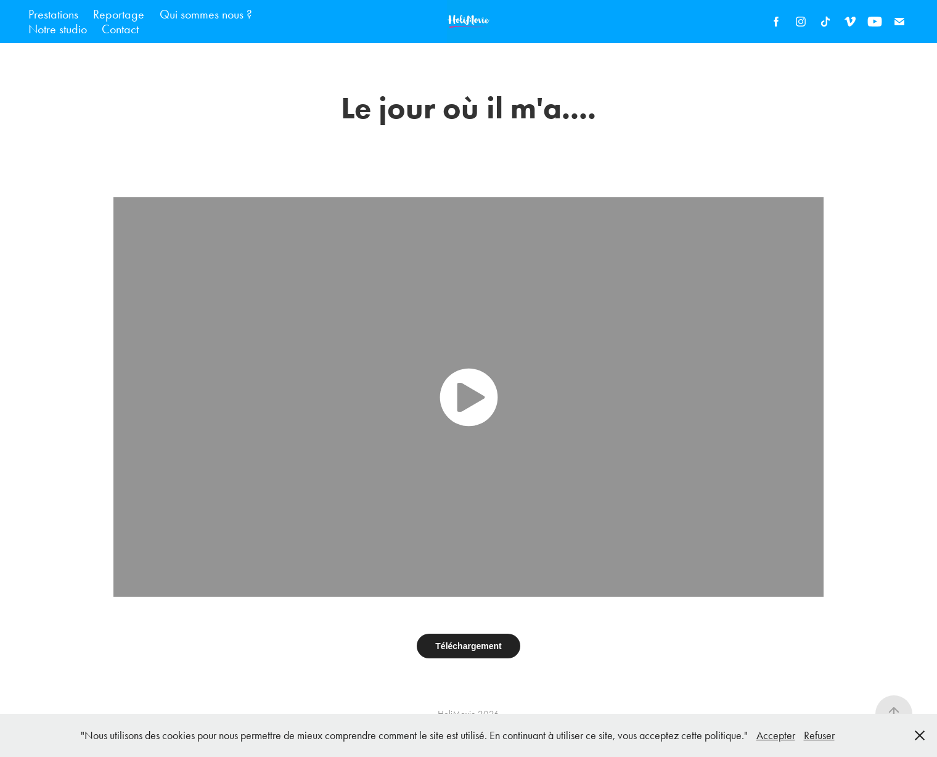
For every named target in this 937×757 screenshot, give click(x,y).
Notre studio (57, 29)
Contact (120, 29)
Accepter (775, 735)
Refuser (819, 735)
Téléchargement (468, 646)
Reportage (118, 14)
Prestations (53, 14)
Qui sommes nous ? (206, 14)
